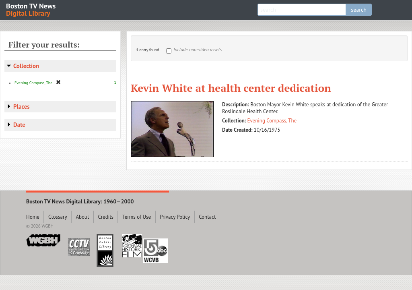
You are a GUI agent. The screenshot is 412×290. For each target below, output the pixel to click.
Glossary (57, 216)
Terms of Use (136, 216)
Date (19, 124)
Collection (26, 66)
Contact (207, 216)
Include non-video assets (197, 49)
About (82, 216)
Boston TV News (31, 9)
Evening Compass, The (272, 120)
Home (32, 216)
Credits (105, 216)
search (359, 9)
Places (21, 106)
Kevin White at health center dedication (231, 88)
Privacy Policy (175, 216)
